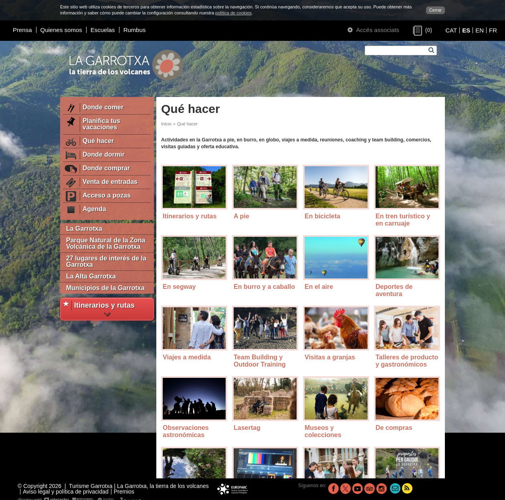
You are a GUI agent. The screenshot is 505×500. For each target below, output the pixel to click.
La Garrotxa (84, 228)
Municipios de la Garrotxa (105, 287)
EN (479, 30)
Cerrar (435, 10)
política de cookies (233, 12)
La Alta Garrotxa (91, 276)
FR (493, 30)
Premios (124, 491)
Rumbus (134, 29)
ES (466, 30)
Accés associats (373, 29)
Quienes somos (61, 29)
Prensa (22, 29)
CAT (451, 30)
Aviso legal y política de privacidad (66, 491)
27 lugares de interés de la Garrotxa (106, 261)
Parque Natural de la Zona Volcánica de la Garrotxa (105, 243)
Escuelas (103, 29)
